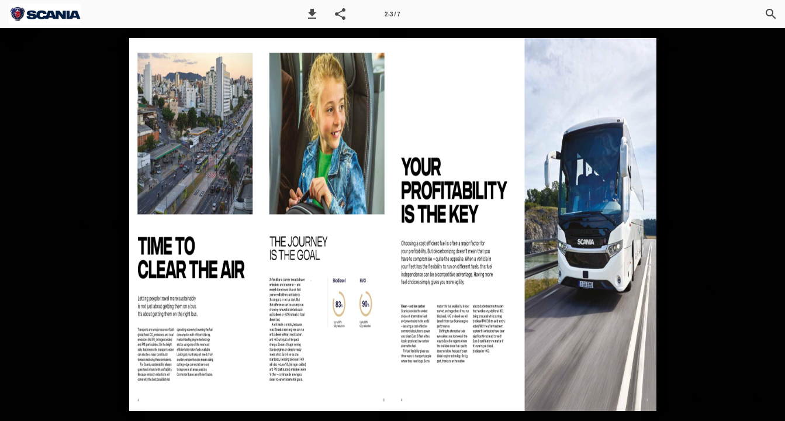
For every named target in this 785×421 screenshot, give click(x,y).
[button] (312, 14)
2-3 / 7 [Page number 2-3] (392, 14)
